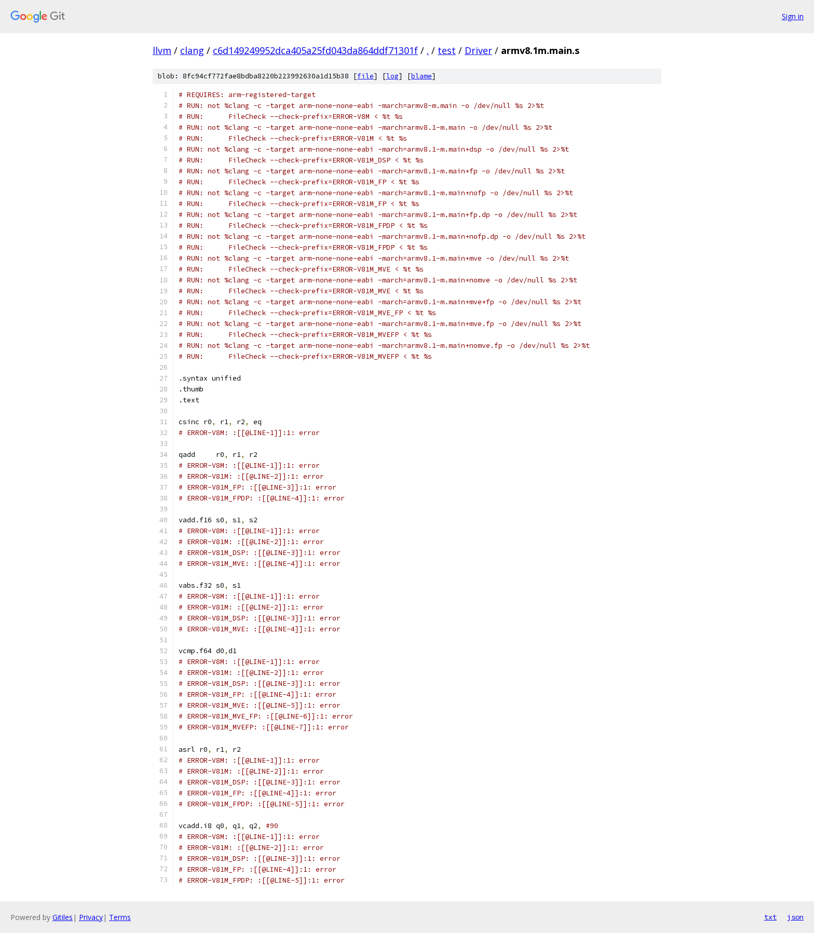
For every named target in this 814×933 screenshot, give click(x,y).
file (365, 76)
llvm (162, 50)
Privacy (91, 917)
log (392, 76)
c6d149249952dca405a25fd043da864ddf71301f (315, 50)
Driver (478, 50)
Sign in (793, 16)
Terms (120, 917)
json (795, 917)
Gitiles (62, 917)
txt (770, 917)
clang (192, 50)
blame (421, 76)
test (447, 50)
